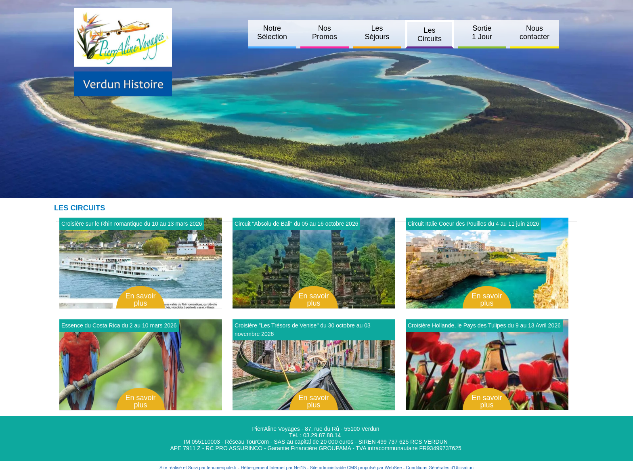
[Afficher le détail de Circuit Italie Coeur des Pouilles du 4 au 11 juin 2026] (487, 263)
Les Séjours (377, 32)
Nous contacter (534, 32)
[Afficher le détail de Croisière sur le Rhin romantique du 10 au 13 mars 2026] (140, 263)
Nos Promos (324, 32)
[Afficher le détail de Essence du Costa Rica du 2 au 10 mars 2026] (140, 364)
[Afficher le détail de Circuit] (314, 263)
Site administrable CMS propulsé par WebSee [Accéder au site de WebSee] (356, 467)
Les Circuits (429, 34)
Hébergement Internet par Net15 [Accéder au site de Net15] (273, 467)
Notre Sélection (272, 32)
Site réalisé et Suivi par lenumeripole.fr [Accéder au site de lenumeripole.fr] (198, 467)
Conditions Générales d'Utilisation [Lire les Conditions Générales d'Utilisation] (440, 467)
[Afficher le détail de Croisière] (314, 364)
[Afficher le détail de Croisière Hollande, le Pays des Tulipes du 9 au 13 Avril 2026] (487, 364)
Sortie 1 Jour (482, 32)
